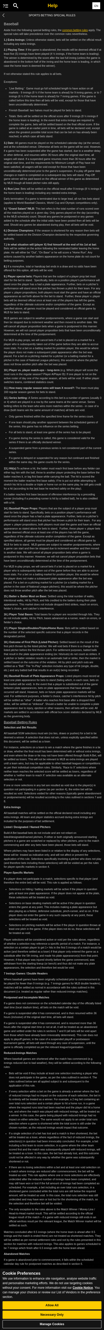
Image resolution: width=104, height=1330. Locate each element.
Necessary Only (52, 1318)
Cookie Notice (83, 1291)
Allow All (51, 1309)
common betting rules (75, 30)
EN (96, 5)
